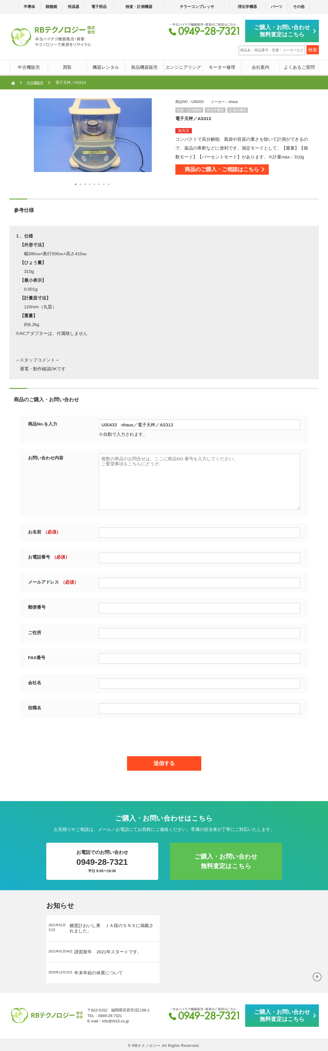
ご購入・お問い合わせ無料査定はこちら (285, 30)
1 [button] (76, 184)
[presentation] (164, 734)
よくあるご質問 (299, 65)
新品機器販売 (144, 65)
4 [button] (90, 184)
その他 (298, 6)
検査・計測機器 (139, 6)
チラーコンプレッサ (197, 6)
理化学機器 (247, 6)
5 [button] (95, 184)
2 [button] (81, 184)
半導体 (29, 6)
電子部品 (99, 6)
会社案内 (260, 65)
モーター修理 (222, 65)
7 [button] (104, 184)
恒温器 (73, 6)
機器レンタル (106, 65)
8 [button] (109, 184)
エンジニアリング (183, 65)
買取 (67, 65)
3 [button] (86, 184)
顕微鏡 (51, 6)
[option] (93, 134)
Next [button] (22, 143)
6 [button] (100, 184)
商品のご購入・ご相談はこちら (234, 171)
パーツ (276, 6)
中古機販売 (29, 65)
